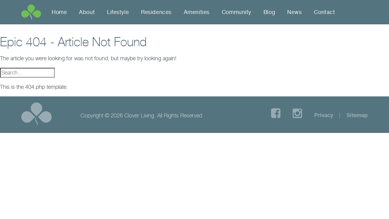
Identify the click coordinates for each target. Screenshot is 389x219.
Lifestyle (118, 12)
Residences (156, 12)
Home (59, 12)
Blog (269, 12)
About (87, 12)
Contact (324, 12)
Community (236, 12)
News (294, 12)
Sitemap (357, 115)
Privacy (323, 115)
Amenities (197, 12)
